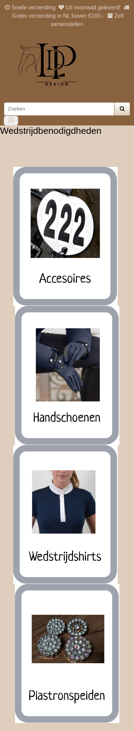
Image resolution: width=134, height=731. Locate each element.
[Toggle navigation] (11, 120)
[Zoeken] (59, 109)
